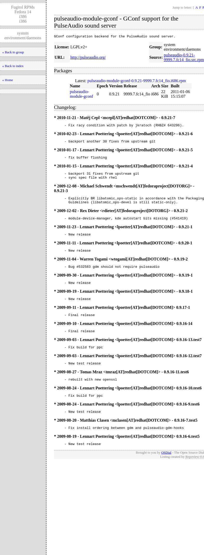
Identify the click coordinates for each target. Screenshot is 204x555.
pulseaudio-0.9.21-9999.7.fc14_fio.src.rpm (184, 58)
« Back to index (13, 66)
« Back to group (13, 52)
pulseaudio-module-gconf (81, 94)
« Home (7, 80)
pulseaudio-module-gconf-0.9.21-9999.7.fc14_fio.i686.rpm (136, 81)
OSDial (166, 470)
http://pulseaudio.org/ (88, 58)
